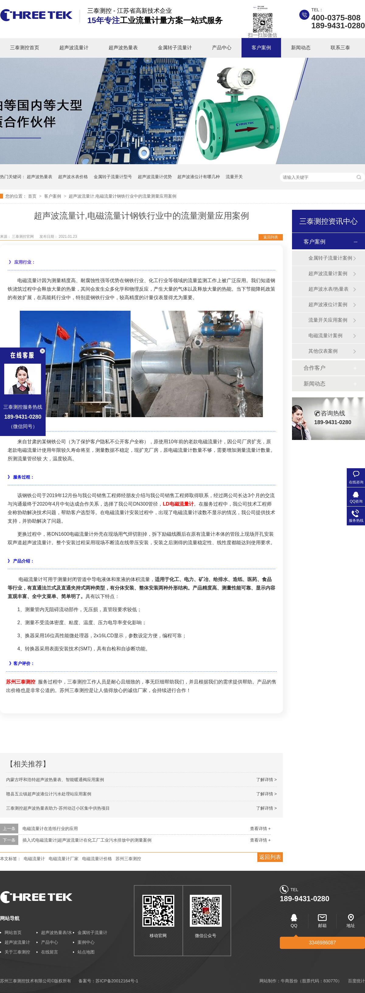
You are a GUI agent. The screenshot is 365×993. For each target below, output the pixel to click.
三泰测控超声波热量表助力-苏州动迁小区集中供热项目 (58, 808)
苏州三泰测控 (20, 681)
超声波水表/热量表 (328, 289)
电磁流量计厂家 (63, 858)
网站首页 (13, 932)
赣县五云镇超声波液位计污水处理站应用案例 (48, 793)
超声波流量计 (74, 47)
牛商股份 (289, 980)
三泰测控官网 (23, 236)
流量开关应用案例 (327, 320)
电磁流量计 (34, 858)
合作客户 (314, 368)
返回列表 (270, 237)
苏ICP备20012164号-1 (117, 980)
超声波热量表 (123, 47)
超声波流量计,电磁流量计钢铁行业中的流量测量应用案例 (122, 196)
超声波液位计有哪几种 (198, 176)
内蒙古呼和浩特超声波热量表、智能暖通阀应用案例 (55, 779)
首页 (33, 196)
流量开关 (234, 176)
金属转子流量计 (175, 47)
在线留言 (49, 952)
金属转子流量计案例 (330, 258)
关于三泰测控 (17, 952)
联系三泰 (340, 47)
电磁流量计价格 (97, 858)
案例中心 (86, 942)
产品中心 (221, 47)
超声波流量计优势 (155, 176)
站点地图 (86, 952)
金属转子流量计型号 (113, 176)
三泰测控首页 (24, 47)
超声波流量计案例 (327, 273)
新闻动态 (301, 47)
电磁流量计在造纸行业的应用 (50, 828)
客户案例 (261, 47)
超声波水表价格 (73, 176)
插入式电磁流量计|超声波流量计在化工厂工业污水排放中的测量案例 (87, 840)
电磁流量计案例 (325, 335)
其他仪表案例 (323, 351)
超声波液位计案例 (327, 304)
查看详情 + (260, 828)
